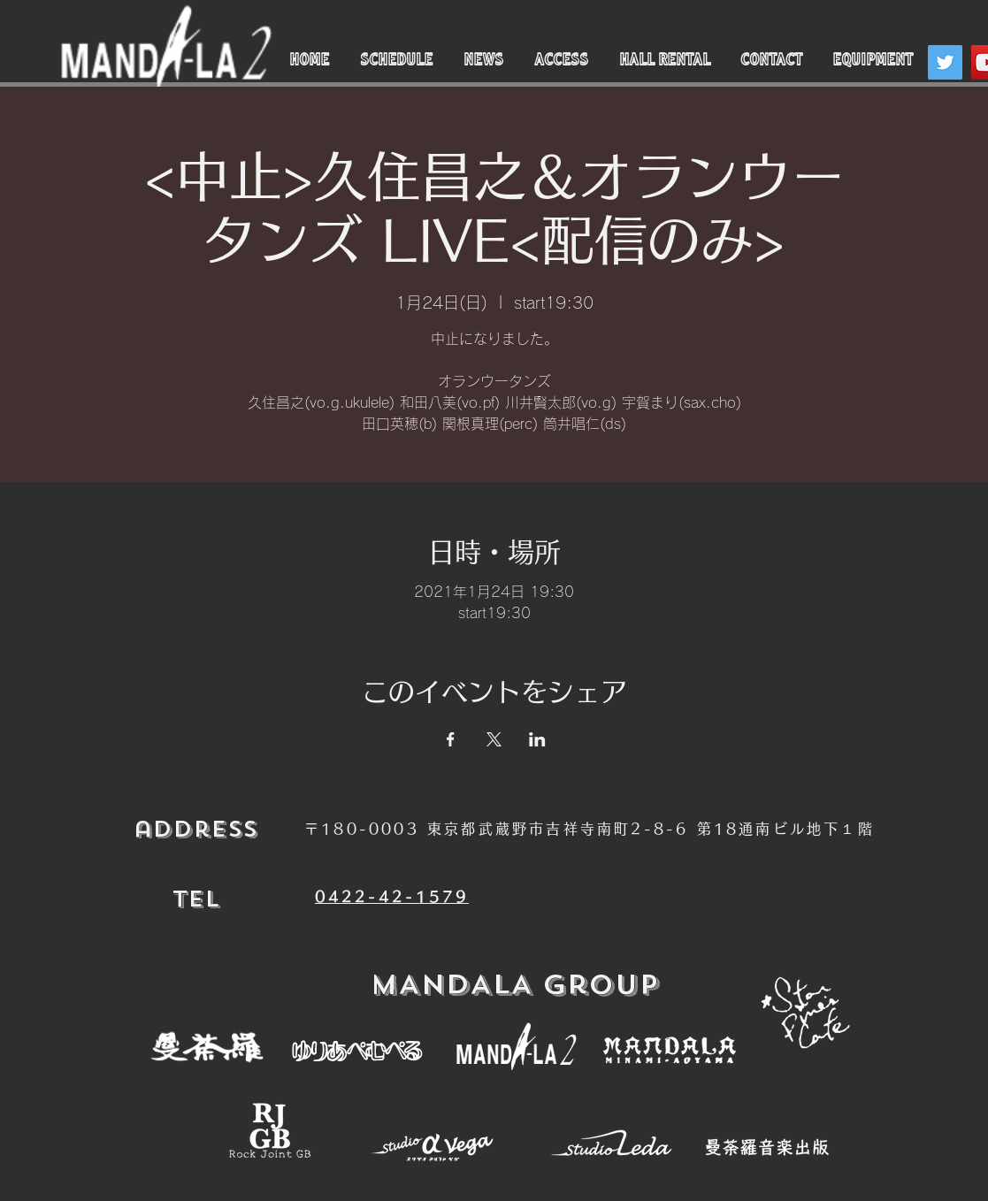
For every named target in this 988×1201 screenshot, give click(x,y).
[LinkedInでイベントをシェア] (537, 739)
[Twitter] (945, 62)
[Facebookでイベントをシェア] (450, 739)
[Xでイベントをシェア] (494, 739)
